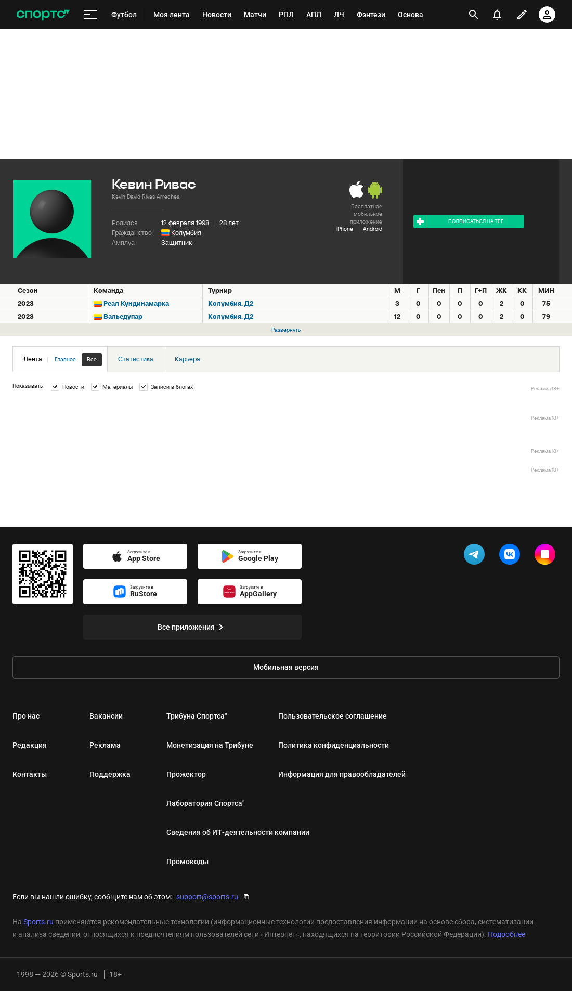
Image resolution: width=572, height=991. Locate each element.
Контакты (29, 774)
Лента (62, 359)
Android (372, 228)
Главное (65, 359)
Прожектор (186, 774)
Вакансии (106, 716)
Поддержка (110, 774)
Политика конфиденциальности (333, 745)
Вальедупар (122, 316)
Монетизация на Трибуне (209, 745)
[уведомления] (497, 14)
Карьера (187, 359)
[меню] (90, 15)
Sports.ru (38, 922)
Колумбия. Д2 (230, 303)
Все (92, 359)
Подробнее (506, 934)
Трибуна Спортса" (196, 716)
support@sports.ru (207, 897)
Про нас (26, 716)
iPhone (344, 228)
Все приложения (192, 627)
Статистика (135, 359)
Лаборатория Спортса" (205, 803)
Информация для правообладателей (342, 774)
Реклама (105, 745)
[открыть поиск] (474, 14)
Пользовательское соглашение (332, 716)
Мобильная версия (286, 667)
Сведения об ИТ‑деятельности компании (237, 832)
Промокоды (187, 861)
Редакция (29, 745)
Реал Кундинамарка (136, 303)
